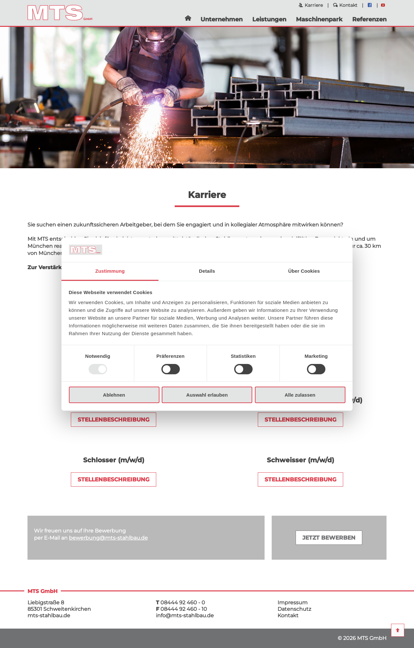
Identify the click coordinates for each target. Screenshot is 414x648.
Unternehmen (222, 19)
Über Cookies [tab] (304, 271)
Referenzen (369, 19)
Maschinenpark (319, 19)
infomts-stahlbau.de (185, 615)
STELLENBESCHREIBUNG (113, 419)
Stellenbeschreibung (113, 479)
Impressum (293, 602)
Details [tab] (207, 271)
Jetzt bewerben (328, 537)
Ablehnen (114, 395)
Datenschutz (294, 609)
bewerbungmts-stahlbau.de (108, 538)
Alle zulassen (300, 395)
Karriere (314, 5)
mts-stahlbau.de (48, 615)
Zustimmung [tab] (110, 271)
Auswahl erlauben (207, 395)
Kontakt (348, 5)
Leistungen (269, 19)
